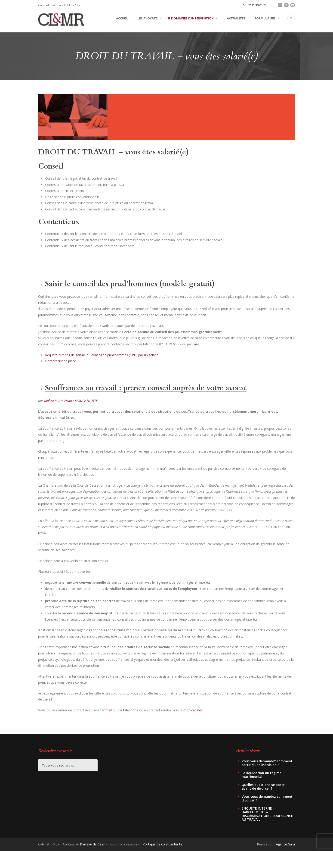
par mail (106, 710)
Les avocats (148, 18)
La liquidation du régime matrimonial (261, 775)
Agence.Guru (285, 844)
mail (196, 344)
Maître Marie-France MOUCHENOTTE (71, 400)
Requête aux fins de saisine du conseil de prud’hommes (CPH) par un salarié (101, 355)
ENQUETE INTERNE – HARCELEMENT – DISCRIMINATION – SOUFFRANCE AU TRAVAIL (267, 814)
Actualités (236, 18)
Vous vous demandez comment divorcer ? (267, 798)
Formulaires (265, 18)
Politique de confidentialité (162, 844)
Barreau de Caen (92, 844)
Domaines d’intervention (192, 18)
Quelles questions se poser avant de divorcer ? (263, 786)
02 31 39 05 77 (256, 5)
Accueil (122, 18)
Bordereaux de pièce (60, 361)
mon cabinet (192, 710)
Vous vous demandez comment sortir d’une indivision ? (267, 763)
